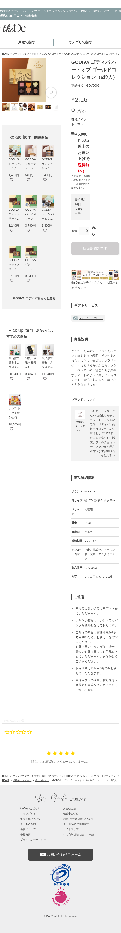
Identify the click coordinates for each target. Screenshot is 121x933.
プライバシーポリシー (33, 839)
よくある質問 (28, 824)
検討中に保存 (71, 813)
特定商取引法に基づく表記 (78, 834)
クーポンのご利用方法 (76, 824)
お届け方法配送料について (78, 818)
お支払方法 (69, 808)
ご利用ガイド (60, 799)
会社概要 (25, 834)
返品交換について (30, 818)
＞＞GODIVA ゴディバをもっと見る (31, 298)
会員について (28, 829)
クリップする (28, 813)
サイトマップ (71, 829)
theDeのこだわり (30, 808)
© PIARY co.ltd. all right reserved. (60, 916)
